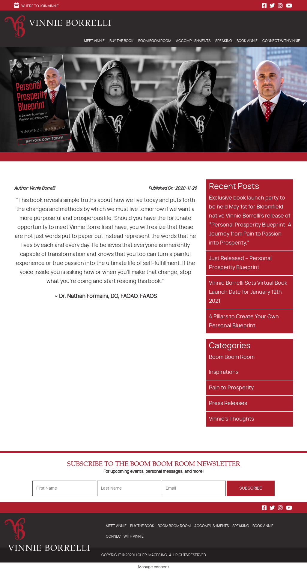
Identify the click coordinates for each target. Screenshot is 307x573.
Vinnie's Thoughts (231, 419)
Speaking (223, 41)
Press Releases (228, 403)
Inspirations (223, 372)
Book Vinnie (247, 41)
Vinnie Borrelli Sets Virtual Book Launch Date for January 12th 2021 (248, 292)
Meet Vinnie (94, 41)
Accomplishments (193, 41)
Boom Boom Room (154, 41)
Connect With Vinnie (281, 41)
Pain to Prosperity (231, 388)
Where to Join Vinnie (40, 6)
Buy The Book (121, 41)
